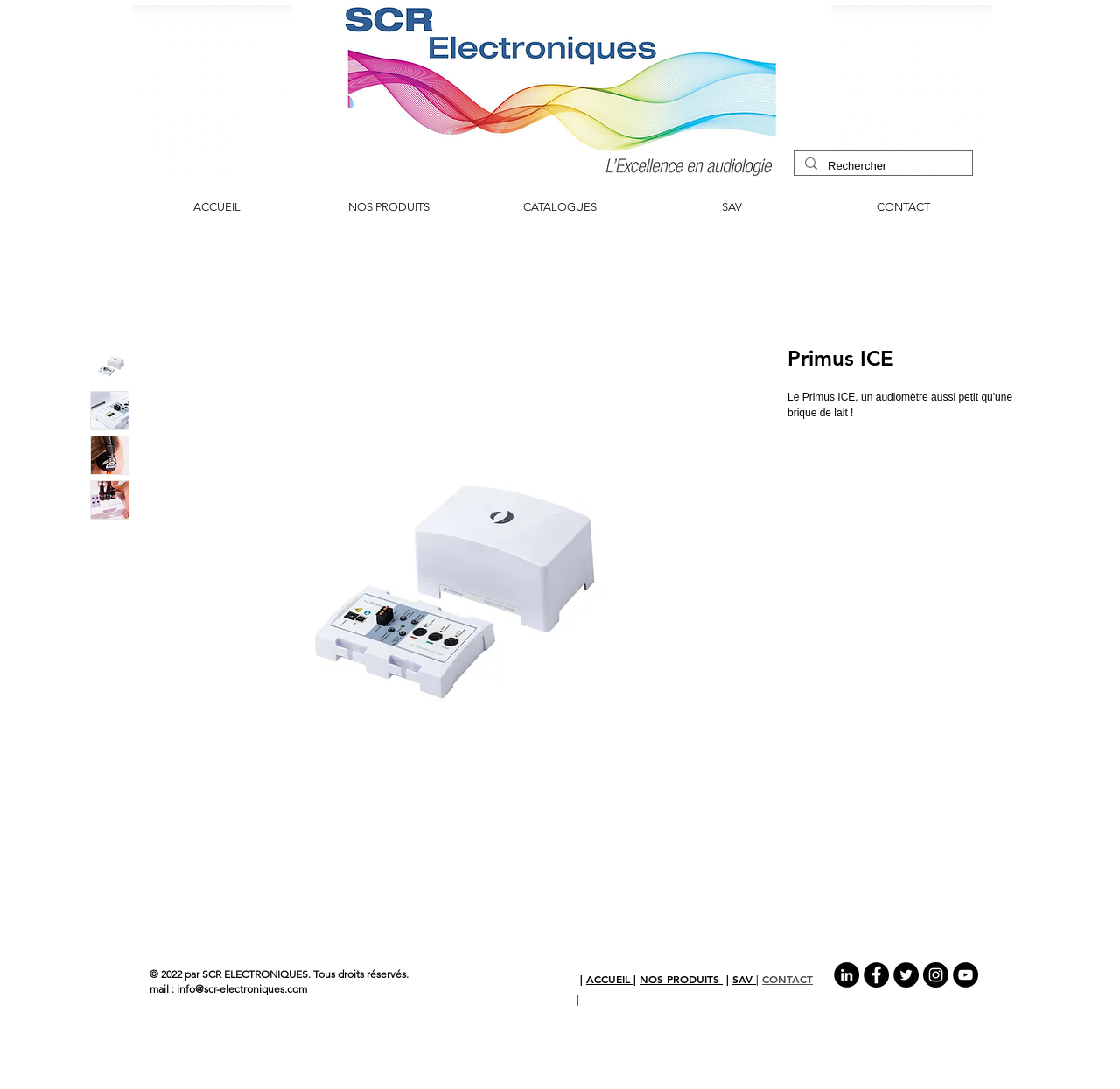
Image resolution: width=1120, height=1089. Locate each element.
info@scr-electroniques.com (242, 988)
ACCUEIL (610, 979)
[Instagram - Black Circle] (935, 975)
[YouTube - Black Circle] (965, 975)
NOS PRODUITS (681, 979)
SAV (744, 979)
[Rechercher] (881, 166)
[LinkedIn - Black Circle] (846, 975)
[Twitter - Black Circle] (906, 975)
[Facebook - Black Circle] (876, 975)
